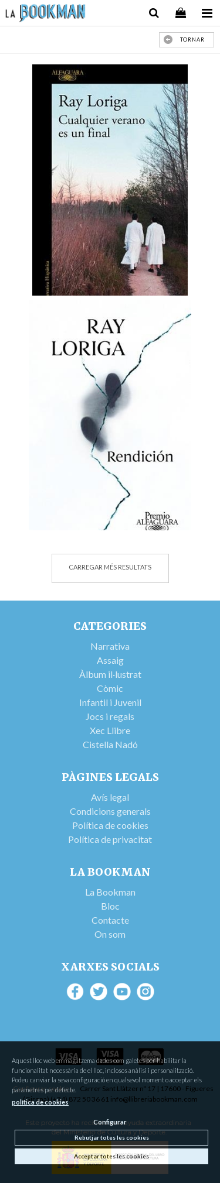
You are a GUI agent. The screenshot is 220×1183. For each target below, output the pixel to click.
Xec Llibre (110, 730)
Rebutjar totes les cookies (112, 1137)
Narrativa (110, 645)
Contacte (110, 919)
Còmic (110, 688)
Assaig (110, 660)
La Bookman (110, 891)
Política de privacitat (110, 839)
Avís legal (110, 797)
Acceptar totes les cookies (111, 1156)
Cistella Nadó (110, 744)
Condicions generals (110, 811)
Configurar (110, 1122)
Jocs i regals (110, 716)
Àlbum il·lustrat (110, 674)
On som (110, 933)
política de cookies (40, 1102)
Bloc (110, 905)
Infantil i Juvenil (110, 702)
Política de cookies (110, 825)
